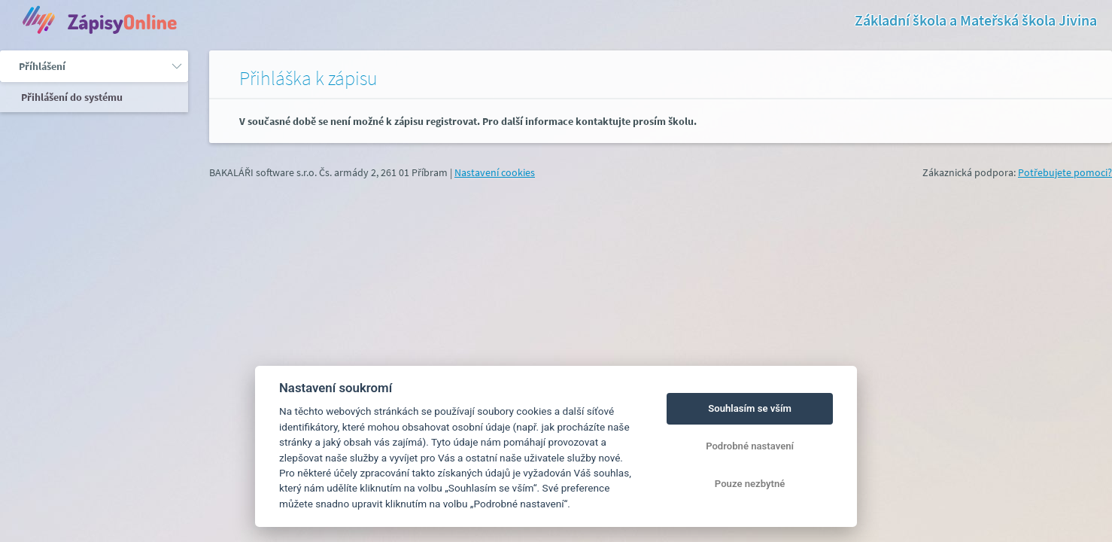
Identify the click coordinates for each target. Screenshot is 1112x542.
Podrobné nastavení (750, 446)
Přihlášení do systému (71, 97)
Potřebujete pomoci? (1065, 172)
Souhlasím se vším (749, 408)
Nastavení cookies (494, 172)
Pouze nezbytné (750, 483)
